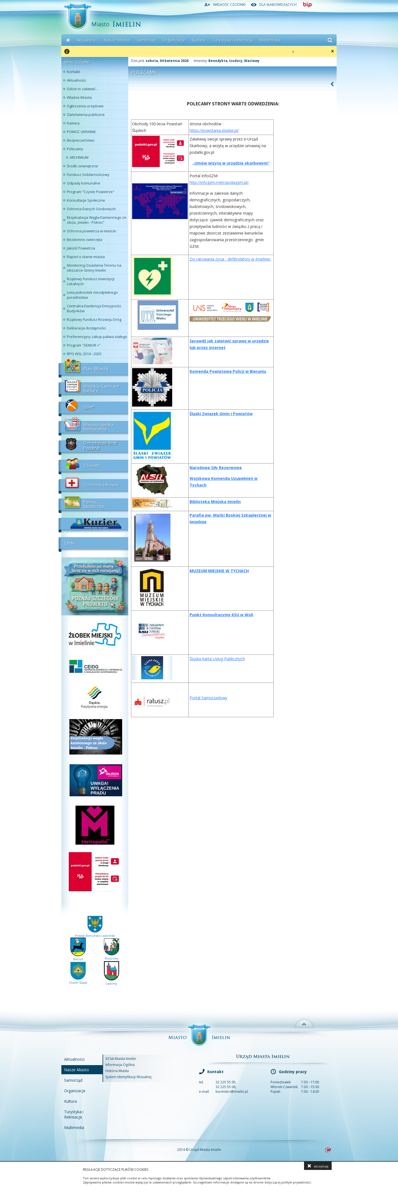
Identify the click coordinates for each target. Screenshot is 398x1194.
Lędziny (111, 981)
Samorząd (146, 40)
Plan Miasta (93, 368)
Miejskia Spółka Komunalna (93, 426)
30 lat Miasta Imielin (120, 1058)
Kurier (93, 522)
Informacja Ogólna (120, 1064)
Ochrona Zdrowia (93, 484)
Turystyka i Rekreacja (232, 40)
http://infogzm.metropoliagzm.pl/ (219, 182)
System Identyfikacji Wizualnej (128, 1077)
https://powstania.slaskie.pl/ (214, 130)
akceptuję (317, 1166)
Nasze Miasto (117, 40)
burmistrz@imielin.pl (232, 1091)
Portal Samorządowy (208, 697)
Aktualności (87, 40)
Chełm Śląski (78, 980)
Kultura (198, 40)
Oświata (93, 464)
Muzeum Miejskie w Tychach (219, 570)
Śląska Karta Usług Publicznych (217, 658)
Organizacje (174, 40)
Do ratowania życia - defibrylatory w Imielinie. (230, 259)
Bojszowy (111, 956)
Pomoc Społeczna (93, 503)
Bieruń (78, 957)
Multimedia (270, 40)
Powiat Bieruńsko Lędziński (95, 933)
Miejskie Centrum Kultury (93, 387)
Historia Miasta (117, 1070)
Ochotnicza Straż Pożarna (93, 445)
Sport (93, 406)
